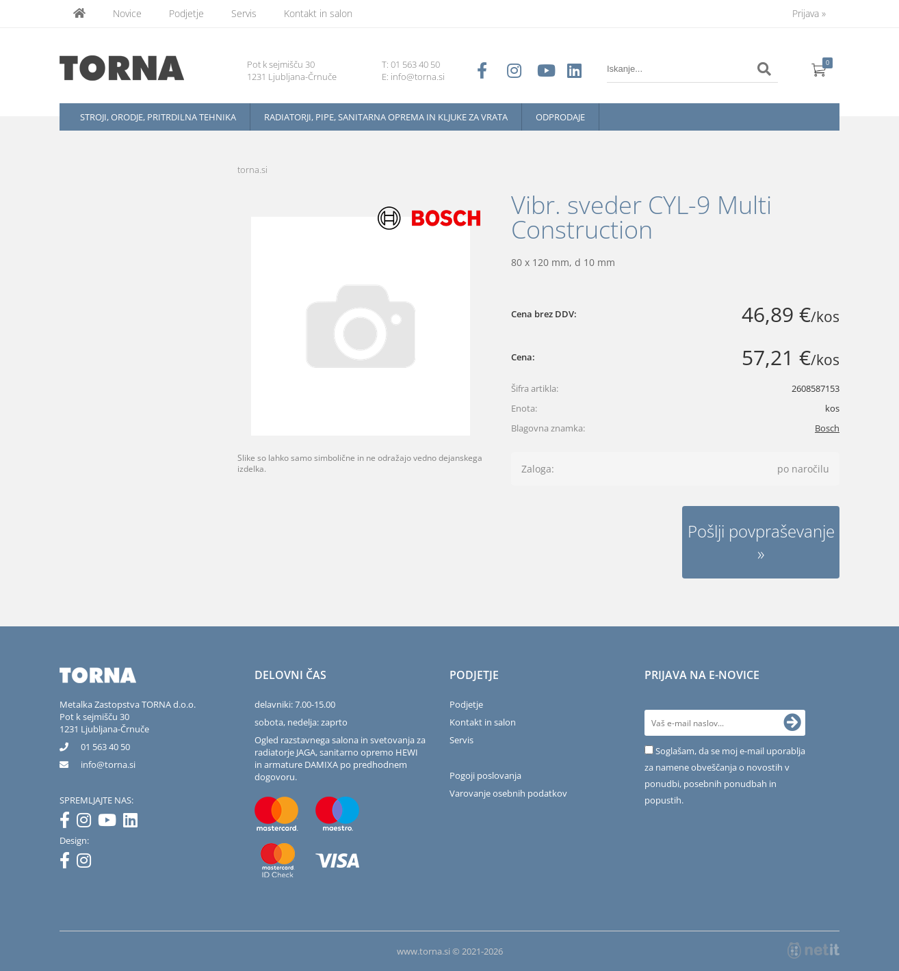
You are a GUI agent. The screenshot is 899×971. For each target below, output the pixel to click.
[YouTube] (110, 822)
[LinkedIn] (133, 822)
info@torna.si (418, 76)
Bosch (827, 428)
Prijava (809, 13)
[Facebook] (68, 822)
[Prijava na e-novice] (792, 723)
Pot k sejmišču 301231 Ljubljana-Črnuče (104, 722)
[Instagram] (87, 822)
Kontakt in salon (318, 13)
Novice (127, 13)
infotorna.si (108, 764)
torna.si (252, 169)
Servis (244, 13)
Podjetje (186, 13)
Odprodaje (560, 117)
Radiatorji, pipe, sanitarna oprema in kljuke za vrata (386, 117)
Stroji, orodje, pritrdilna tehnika (158, 117)
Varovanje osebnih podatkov (508, 793)
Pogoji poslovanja (485, 775)
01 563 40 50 (415, 64)
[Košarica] (819, 69)
